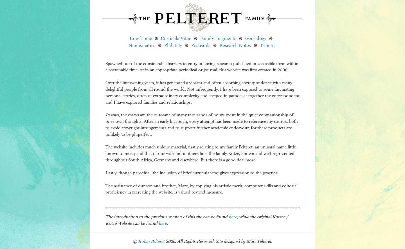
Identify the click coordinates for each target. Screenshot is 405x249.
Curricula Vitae (176, 38)
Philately (173, 45)
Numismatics (142, 45)
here (233, 216)
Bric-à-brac (141, 38)
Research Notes (235, 45)
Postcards (200, 45)
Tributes (268, 45)
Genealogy (255, 38)
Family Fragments (218, 38)
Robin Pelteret (151, 241)
